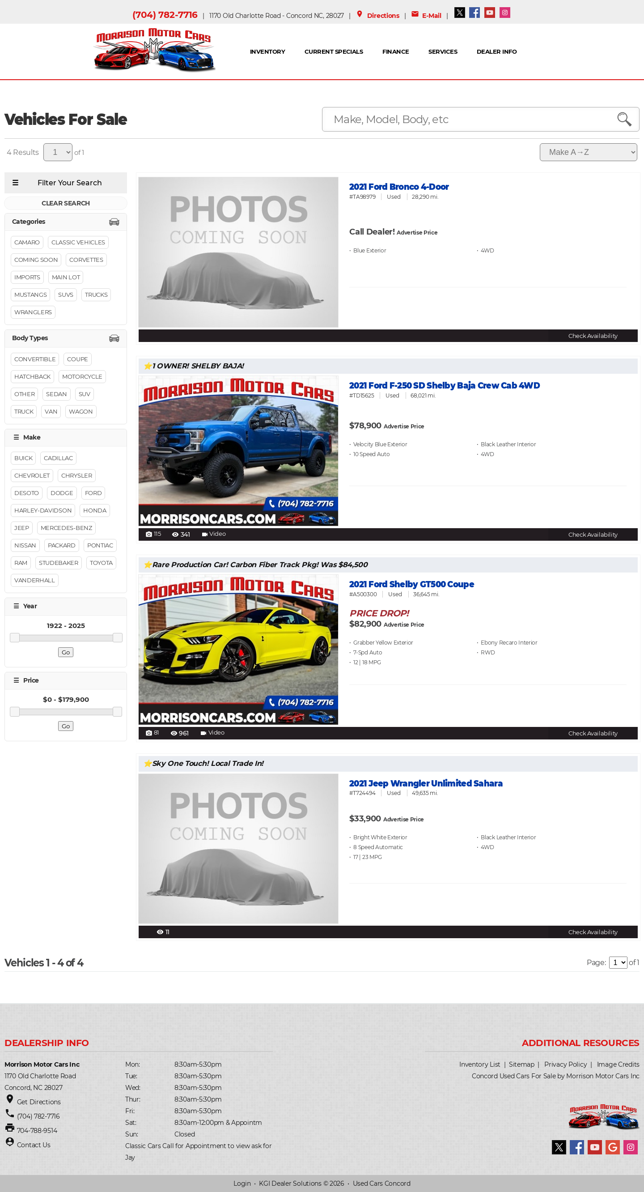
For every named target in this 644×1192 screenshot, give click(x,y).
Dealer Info (497, 51)
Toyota (101, 563)
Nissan (25, 545)
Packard (62, 545)
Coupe (77, 359)
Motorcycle (82, 376)
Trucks (96, 295)
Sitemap (521, 1064)
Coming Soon (36, 260)
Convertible (34, 359)
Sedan (56, 393)
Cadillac (58, 458)
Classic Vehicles (78, 242)
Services (442, 51)
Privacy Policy (565, 1064)
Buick (23, 458)
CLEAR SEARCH (66, 203)
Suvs (65, 295)
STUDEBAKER (58, 563)
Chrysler (76, 475)
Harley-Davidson (43, 510)
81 (152, 733)
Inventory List (479, 1064)
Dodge (62, 493)
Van (51, 411)
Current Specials (334, 51)
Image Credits (618, 1064)
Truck (23, 411)
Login (242, 1183)
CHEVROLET (32, 475)
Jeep (21, 528)
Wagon (81, 411)
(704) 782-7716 (165, 14)
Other (24, 393)
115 (153, 534)
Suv (84, 393)
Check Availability (592, 336)
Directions (377, 16)
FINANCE (395, 51)
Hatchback (32, 376)
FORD (93, 493)
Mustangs (30, 295)
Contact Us (34, 1145)
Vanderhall (34, 580)
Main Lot (66, 277)
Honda (94, 510)
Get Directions (39, 1102)
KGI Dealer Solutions (290, 1183)
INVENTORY (267, 51)
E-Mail (426, 16)
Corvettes (86, 260)
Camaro (27, 242)
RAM (20, 563)
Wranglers (33, 312)
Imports (27, 277)
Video (213, 534)
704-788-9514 (37, 1131)
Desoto (26, 493)
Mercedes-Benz (66, 528)
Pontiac (100, 545)
